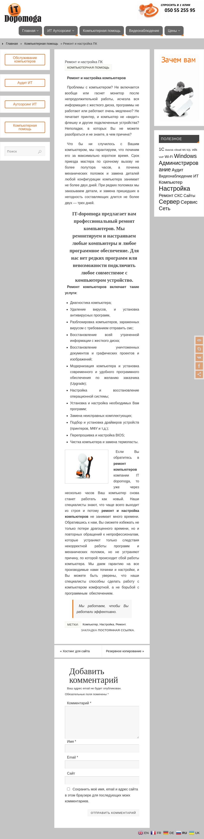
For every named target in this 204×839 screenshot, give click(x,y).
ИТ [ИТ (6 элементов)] (196, 176)
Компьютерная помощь (41, 43)
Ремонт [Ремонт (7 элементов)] (166, 195)
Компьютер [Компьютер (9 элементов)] (171, 182)
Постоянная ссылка (116, 630)
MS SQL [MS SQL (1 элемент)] (186, 150)
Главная (12, 43)
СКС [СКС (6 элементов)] (178, 195)
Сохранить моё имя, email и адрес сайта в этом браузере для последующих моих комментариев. (101, 802)
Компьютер (90, 624)
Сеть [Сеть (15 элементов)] (164, 208)
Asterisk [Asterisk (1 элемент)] (169, 150)
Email (72, 764)
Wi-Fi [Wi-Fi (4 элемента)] (169, 157)
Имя (71, 748)
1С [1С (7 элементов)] (161, 149)
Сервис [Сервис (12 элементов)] (189, 202)
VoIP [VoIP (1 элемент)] (161, 157)
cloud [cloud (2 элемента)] (177, 149)
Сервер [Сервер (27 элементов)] (169, 201)
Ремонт (120, 624)
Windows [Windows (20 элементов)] (185, 156)
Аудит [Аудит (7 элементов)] (177, 169)
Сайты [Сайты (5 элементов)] (189, 195)
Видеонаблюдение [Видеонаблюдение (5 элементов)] (175, 176)
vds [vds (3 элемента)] (194, 149)
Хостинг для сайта (81, 652)
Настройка (107, 624)
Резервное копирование (127, 654)
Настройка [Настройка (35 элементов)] (174, 188)
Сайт (71, 780)
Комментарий (79, 709)
